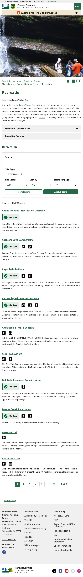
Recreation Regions (14, 136)
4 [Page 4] (35, 484)
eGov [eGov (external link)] (56, 535)
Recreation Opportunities (17, 128)
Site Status (10, 179)
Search (8, 157)
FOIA (56, 520)
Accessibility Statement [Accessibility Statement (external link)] (35, 515)
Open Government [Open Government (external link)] (62, 545)
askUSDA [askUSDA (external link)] (28, 541)
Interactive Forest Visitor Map (22, 105)
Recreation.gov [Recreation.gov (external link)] (31, 511)
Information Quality (63, 550)
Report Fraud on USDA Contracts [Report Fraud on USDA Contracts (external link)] (64, 525)
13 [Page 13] (54, 484)
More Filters (24, 191)
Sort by (33, 179)
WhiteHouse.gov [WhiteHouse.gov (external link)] (32, 545)
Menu (77, 6)
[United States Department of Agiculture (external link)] (6, 6)
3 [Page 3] (29, 484)
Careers (27, 532)
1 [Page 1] (17, 484)
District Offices (9, 539)
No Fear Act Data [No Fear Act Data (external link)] (61, 515)
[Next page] (64, 484)
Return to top (10, 500)
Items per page (61, 179)
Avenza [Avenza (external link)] (42, 117)
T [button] (73, 81)
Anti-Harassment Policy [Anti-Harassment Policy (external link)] (35, 528)
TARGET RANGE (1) (15, 174)
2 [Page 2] (23, 484)
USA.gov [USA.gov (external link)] (28, 536)
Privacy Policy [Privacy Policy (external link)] (30, 549)
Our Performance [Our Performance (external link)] (32, 524)
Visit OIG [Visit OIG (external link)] (28, 520)
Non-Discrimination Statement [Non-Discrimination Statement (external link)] (63, 540)
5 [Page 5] (42, 484)
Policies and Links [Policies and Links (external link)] (62, 530)
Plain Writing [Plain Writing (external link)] (59, 511)
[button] (68, 81)
